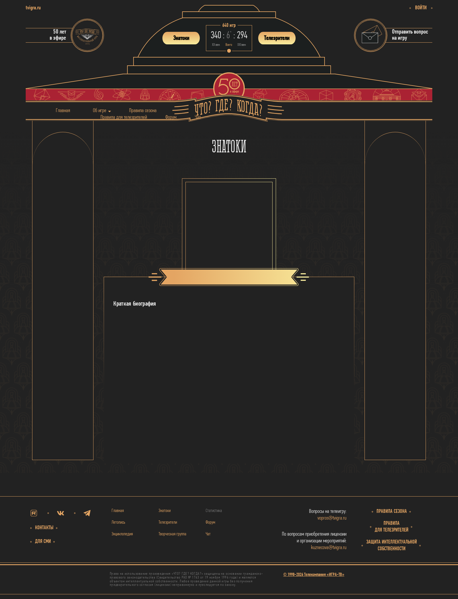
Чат (198, 117)
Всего (228, 45)
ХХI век (241, 45)
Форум (170, 117)
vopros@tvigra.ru (332, 518)
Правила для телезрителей (123, 117)
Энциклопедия (122, 534)
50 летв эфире (58, 35)
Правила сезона (143, 110)
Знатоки (165, 511)
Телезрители (168, 522)
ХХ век (216, 45)
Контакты (44, 528)
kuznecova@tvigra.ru (328, 548)
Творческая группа (172, 534)
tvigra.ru (33, 8)
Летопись (118, 522)
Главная (63, 110)
